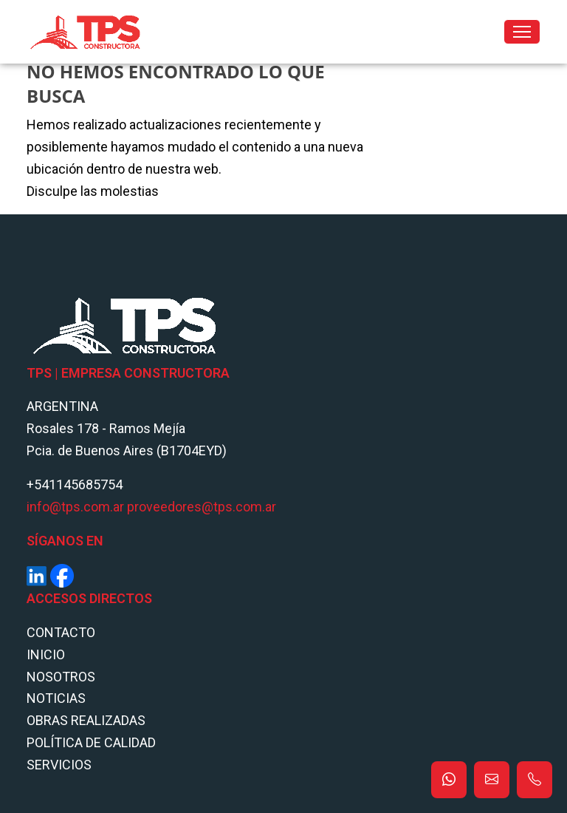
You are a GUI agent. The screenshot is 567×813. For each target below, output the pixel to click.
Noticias (56, 698)
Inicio (46, 654)
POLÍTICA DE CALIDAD (91, 742)
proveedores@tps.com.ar (201, 506)
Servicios (59, 764)
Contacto (61, 632)
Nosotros (61, 676)
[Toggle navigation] (522, 31)
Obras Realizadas (86, 720)
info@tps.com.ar (75, 506)
